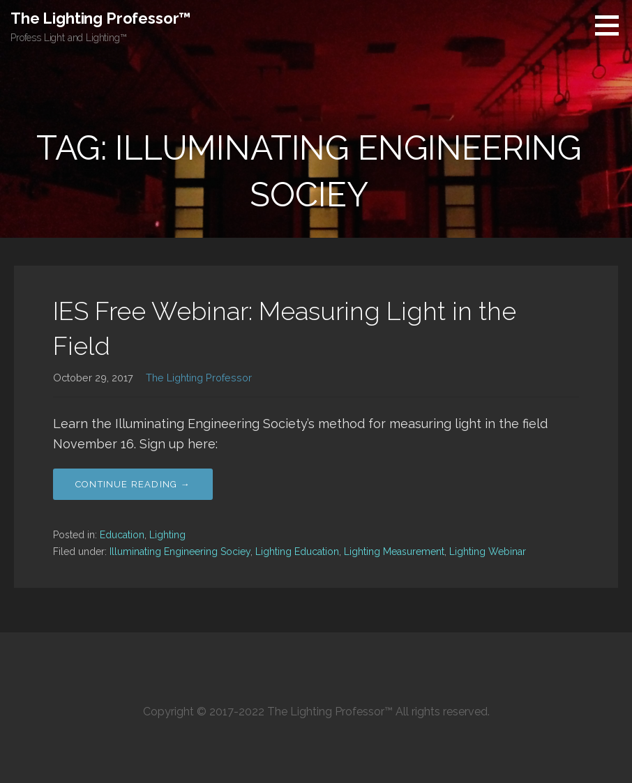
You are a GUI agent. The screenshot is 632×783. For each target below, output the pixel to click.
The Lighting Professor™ (100, 18)
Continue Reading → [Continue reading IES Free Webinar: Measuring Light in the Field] (132, 484)
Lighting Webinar (487, 551)
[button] (612, 25)
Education (122, 534)
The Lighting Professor (199, 377)
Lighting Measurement (394, 551)
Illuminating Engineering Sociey (180, 551)
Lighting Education (297, 551)
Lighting (167, 534)
